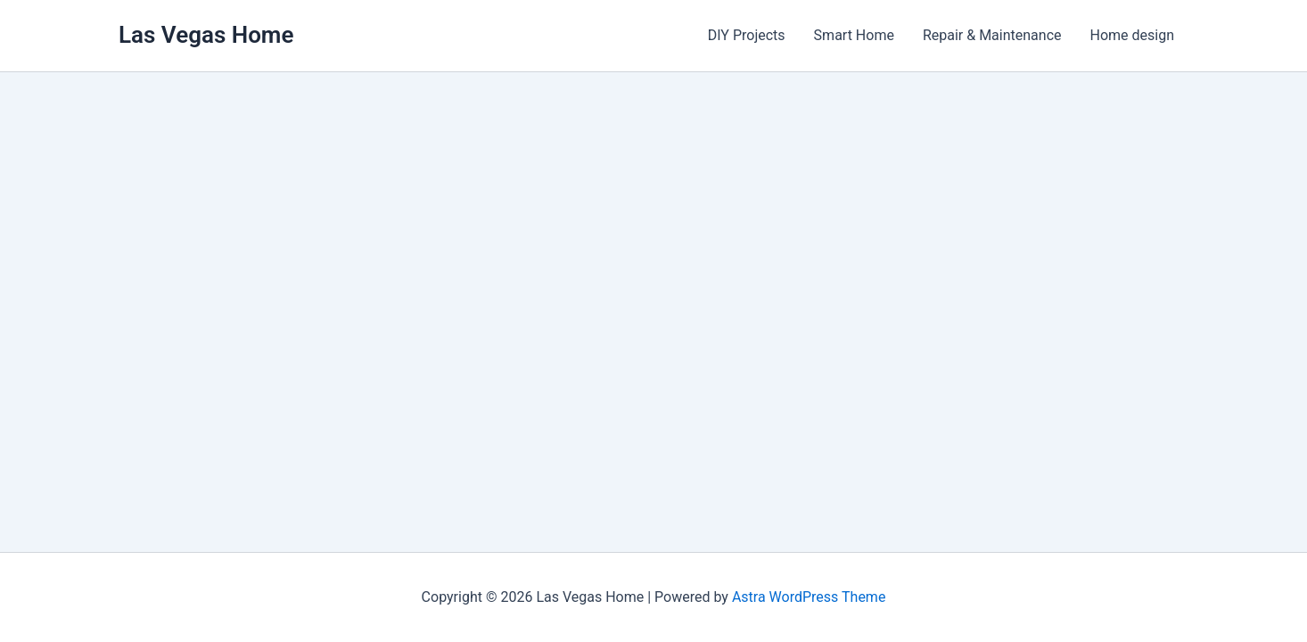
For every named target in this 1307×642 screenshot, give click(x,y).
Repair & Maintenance (992, 35)
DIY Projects (746, 35)
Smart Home (854, 35)
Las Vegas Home (206, 34)
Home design (1132, 35)
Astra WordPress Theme (808, 596)
